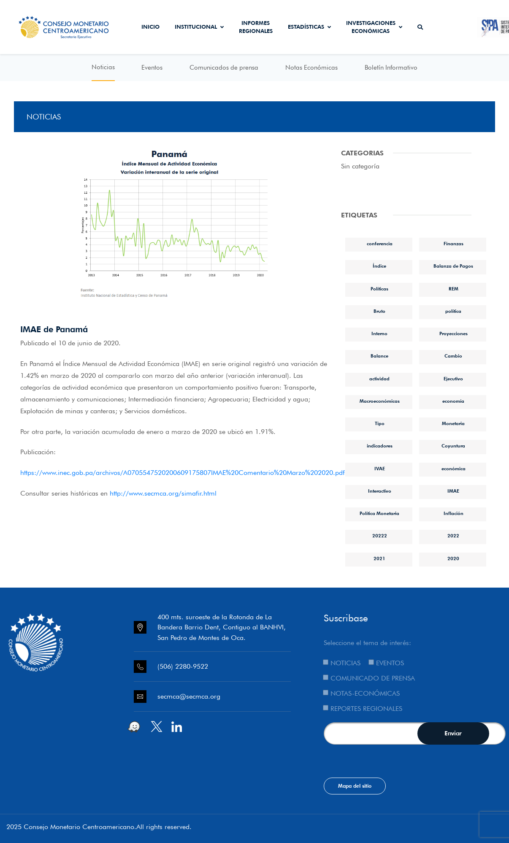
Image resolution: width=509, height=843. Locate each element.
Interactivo (379, 491)
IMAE (453, 491)
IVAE (379, 469)
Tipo (379, 423)
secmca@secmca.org (188, 696)
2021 (379, 558)
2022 (453, 536)
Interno (379, 333)
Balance (379, 356)
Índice (379, 266)
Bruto (379, 311)
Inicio (150, 26)
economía (453, 401)
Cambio (453, 356)
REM (453, 289)
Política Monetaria (379, 513)
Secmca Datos (453, 27)
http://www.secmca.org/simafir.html (163, 493)
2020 (453, 558)
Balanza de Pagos (453, 266)
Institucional (199, 26)
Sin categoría (360, 166)
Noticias (103, 67)
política (453, 311)
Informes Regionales (256, 27)
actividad (379, 379)
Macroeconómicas (380, 401)
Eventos (151, 67)
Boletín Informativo (391, 67)
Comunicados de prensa (224, 67)
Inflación (453, 513)
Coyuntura (453, 446)
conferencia (380, 244)
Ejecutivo (453, 379)
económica (453, 469)
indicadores (380, 446)
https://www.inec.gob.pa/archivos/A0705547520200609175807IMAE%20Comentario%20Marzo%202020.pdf (182, 473)
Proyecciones (453, 333)
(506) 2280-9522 (182, 666)
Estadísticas (309, 26)
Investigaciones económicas (374, 27)
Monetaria (453, 423)
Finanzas (453, 244)
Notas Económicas (311, 67)
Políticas (379, 289)
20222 (379, 536)
